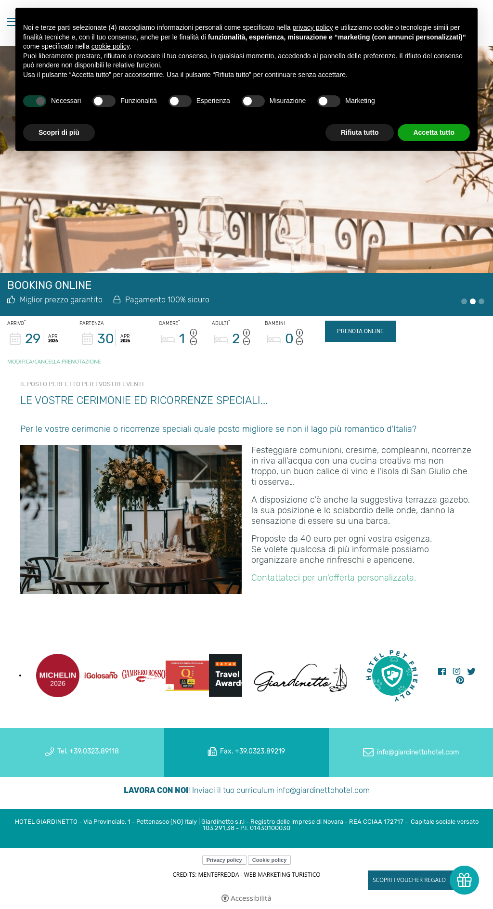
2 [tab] (473, 301)
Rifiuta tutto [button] (360, 132)
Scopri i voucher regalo (409, 880)
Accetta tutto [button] (433, 132)
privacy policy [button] (313, 27)
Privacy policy (224, 860)
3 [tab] (481, 301)
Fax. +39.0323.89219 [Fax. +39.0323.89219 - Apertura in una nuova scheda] (252, 751)
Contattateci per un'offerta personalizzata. (333, 577)
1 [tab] (464, 301)
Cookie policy (269, 860)
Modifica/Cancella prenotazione (54, 361)
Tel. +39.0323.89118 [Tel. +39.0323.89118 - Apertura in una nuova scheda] (88, 751)
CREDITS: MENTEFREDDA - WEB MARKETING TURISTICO (246, 874)
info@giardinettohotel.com (323, 790)
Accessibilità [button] (251, 898)
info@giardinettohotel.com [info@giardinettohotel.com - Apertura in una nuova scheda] (418, 752)
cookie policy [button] (110, 46)
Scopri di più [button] (59, 132)
